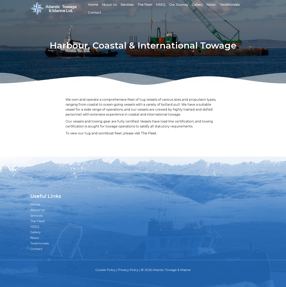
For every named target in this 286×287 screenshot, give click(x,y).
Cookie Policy (105, 270)
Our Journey (178, 5)
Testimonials (229, 5)
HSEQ (160, 5)
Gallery (197, 5)
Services (127, 5)
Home (93, 5)
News (211, 5)
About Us (109, 5)
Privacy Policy (128, 270)
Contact (94, 12)
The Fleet (144, 5)
